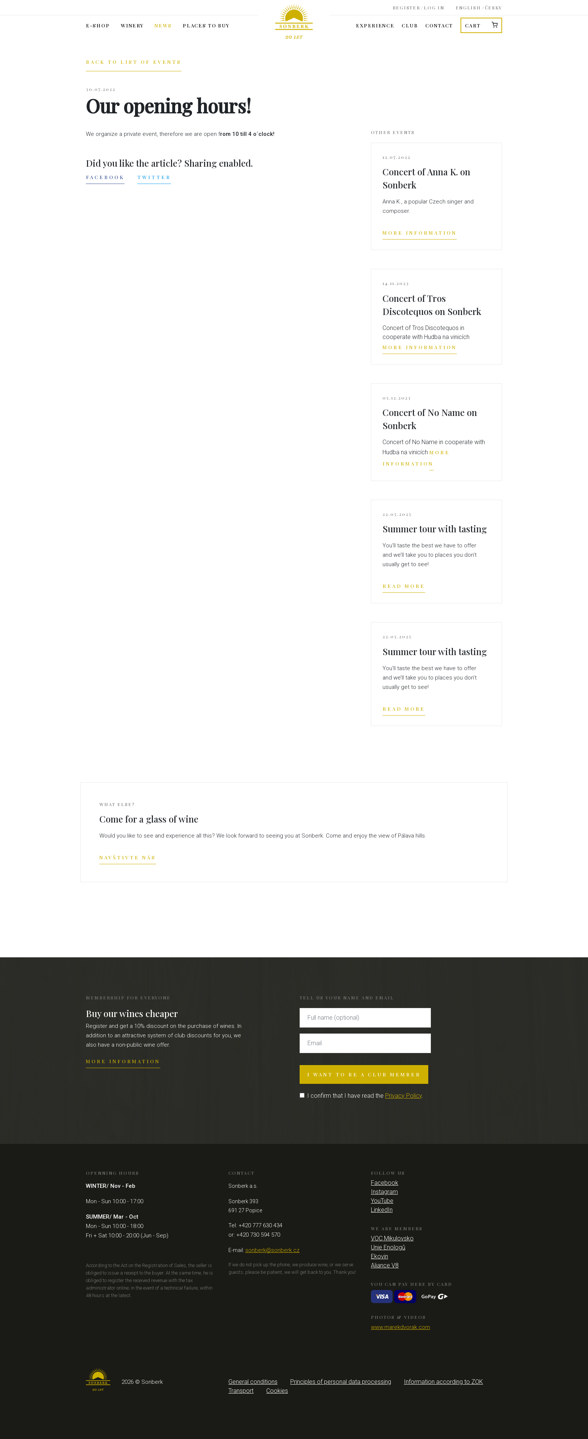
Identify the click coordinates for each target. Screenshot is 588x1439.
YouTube (382, 1200)
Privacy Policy (403, 1095)
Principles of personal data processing (340, 1381)
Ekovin (379, 1256)
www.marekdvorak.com (400, 1327)
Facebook (105, 177)
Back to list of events (134, 62)
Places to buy (206, 25)
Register (406, 6)
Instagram (384, 1191)
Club (410, 25)
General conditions (253, 1381)
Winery (132, 25)
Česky (493, 6)
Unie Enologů (388, 1247)
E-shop (98, 25)
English (468, 6)
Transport (241, 1390)
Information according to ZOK (443, 1381)
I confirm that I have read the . (365, 1095)
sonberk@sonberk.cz (272, 1250)
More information (419, 232)
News (162, 25)
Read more (403, 586)
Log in (434, 6)
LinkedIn (382, 1209)
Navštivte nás (127, 857)
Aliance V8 (385, 1265)
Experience (375, 25)
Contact (439, 25)
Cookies (277, 1390)
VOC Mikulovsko (392, 1238)
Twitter (154, 177)
